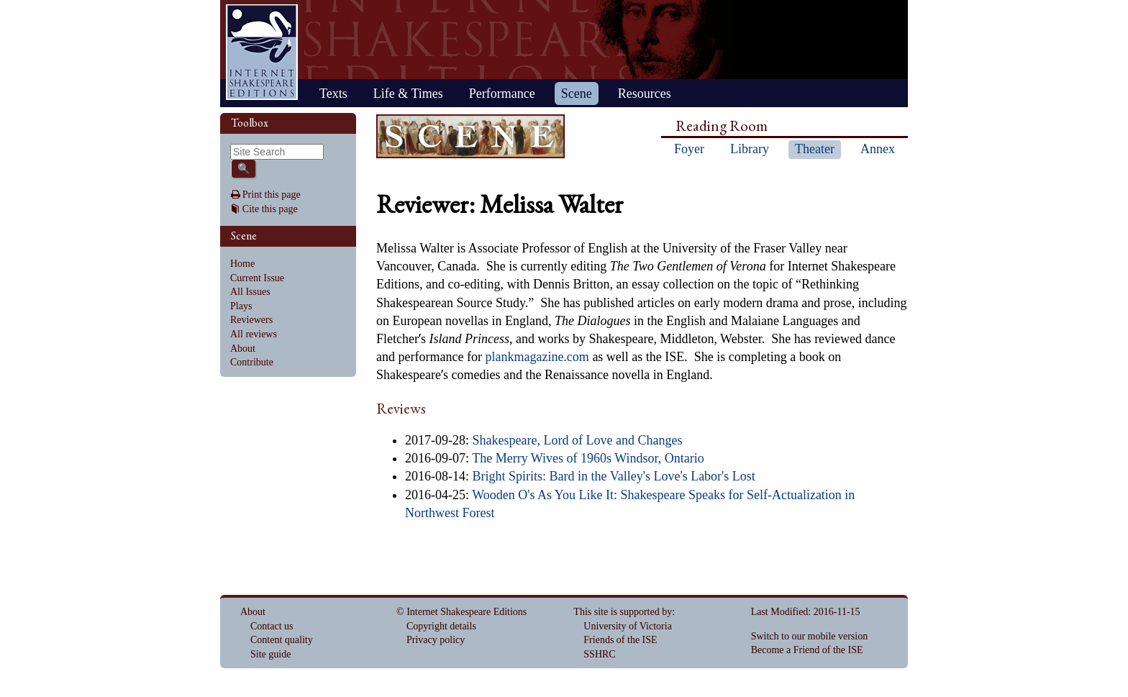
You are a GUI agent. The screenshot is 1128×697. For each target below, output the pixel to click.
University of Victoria (627, 626)
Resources (644, 93)
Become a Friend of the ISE (807, 649)
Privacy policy (435, 639)
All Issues (250, 291)
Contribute (251, 362)
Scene (576, 93)
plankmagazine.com (536, 357)
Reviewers (251, 319)
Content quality (281, 639)
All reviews (253, 334)
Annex (877, 149)
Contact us (272, 626)
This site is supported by (622, 611)
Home (262, 52)
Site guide (270, 654)
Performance (502, 93)
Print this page (271, 194)
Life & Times (408, 93)
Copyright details (441, 626)
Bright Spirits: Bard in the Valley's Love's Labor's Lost (614, 476)
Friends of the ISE (620, 639)
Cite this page (270, 209)
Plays (241, 306)
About (242, 348)
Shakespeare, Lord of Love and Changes (578, 440)
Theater (814, 149)
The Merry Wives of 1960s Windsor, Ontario (588, 458)
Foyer (689, 149)
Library (749, 149)
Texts (333, 93)
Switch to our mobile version (809, 636)
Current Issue (257, 278)
